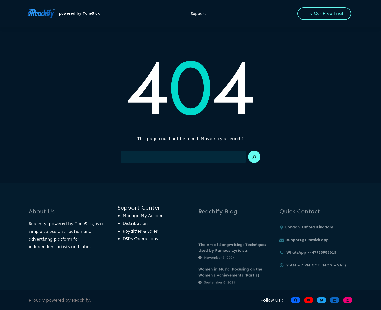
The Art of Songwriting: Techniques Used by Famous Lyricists (232, 256)
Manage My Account (144, 215)
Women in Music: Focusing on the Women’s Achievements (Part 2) (230, 281)
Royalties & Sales (140, 231)
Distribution (135, 223)
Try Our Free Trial (324, 13)
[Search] (254, 157)
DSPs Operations (140, 238)
